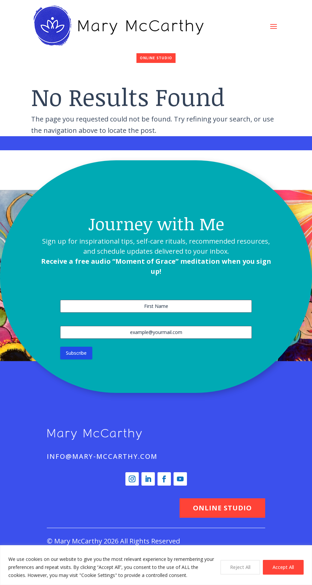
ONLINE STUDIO (156, 58)
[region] (156, 565)
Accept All (283, 567)
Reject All (240, 567)
